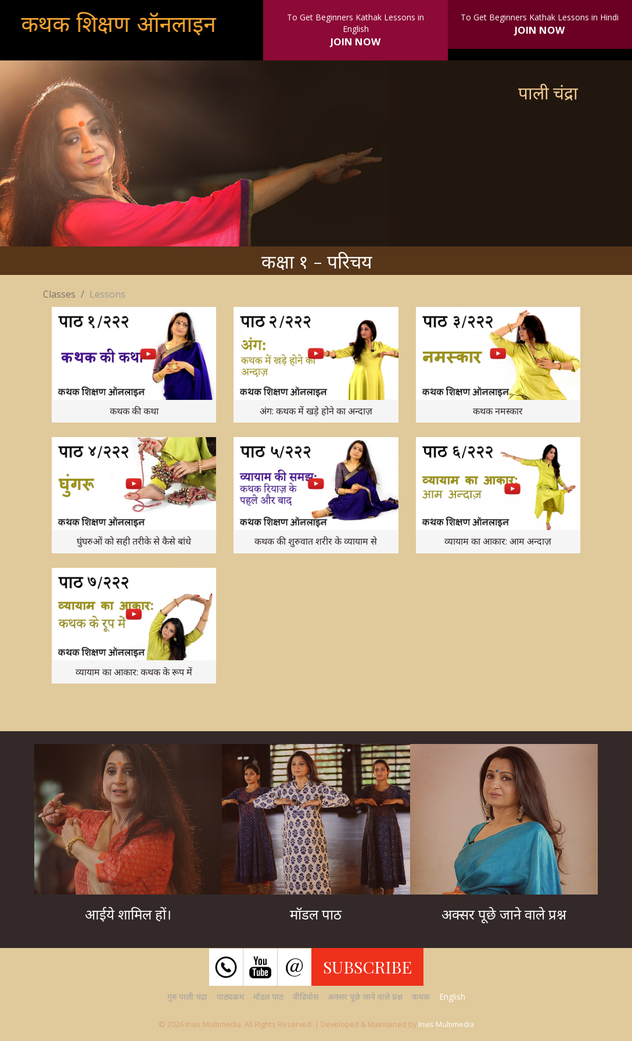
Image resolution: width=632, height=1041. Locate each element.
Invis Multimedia (446, 1024)
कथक (421, 996)
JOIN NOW (355, 41)
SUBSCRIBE (367, 967)
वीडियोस (305, 996)
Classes (59, 294)
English (452, 996)
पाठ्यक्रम (230, 996)
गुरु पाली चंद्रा (187, 996)
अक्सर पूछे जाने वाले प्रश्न (365, 996)
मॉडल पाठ (268, 996)
